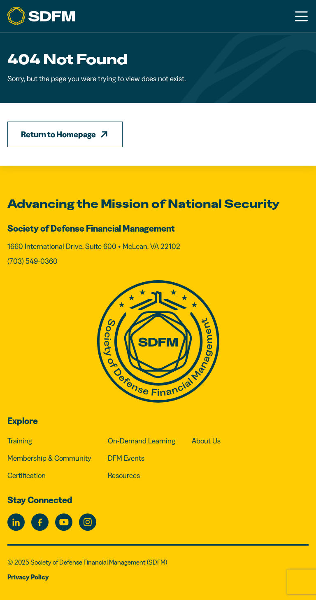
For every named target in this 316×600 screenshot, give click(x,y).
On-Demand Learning (141, 440)
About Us (206, 440)
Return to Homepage (58, 134)
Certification (26, 475)
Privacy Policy (28, 577)
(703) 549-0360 (32, 261)
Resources (124, 475)
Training (19, 440)
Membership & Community (49, 458)
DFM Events (126, 458)
